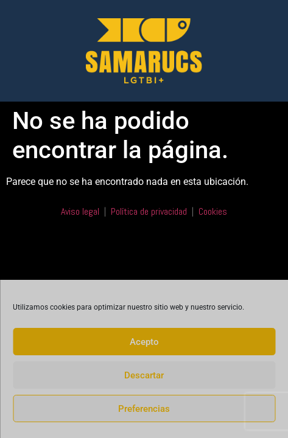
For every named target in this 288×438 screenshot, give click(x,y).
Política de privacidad (149, 211)
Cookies (212, 211)
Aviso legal (80, 211)
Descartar (144, 375)
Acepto (144, 341)
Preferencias (144, 408)
